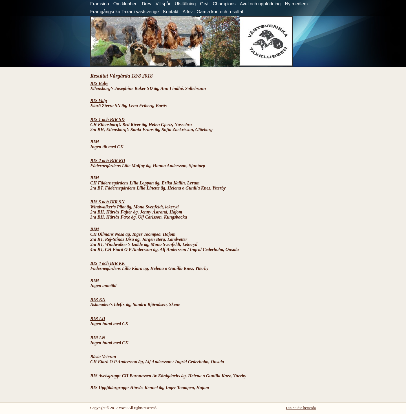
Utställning (185, 3)
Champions (224, 3)
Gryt (204, 3)
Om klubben (125, 3)
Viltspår (163, 3)
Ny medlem (296, 3)
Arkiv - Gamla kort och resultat (213, 11)
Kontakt (170, 11)
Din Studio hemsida (301, 408)
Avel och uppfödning (260, 3)
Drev (146, 3)
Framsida (99, 3)
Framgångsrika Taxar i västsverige (124, 11)
